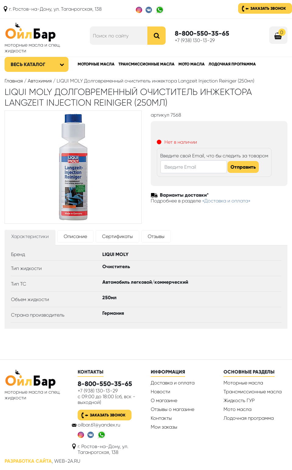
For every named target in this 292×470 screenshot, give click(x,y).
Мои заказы (164, 427)
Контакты (161, 418)
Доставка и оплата (173, 383)
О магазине (164, 400)
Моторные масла (96, 64)
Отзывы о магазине (172, 409)
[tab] (30, 237)
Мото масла (191, 64)
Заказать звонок (268, 8)
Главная (14, 81)
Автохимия (40, 81)
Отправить (243, 167)
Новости (160, 392)
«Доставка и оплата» (226, 201)
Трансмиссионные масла (146, 64)
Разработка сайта (28, 461)
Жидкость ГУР (239, 400)
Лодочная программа (232, 64)
